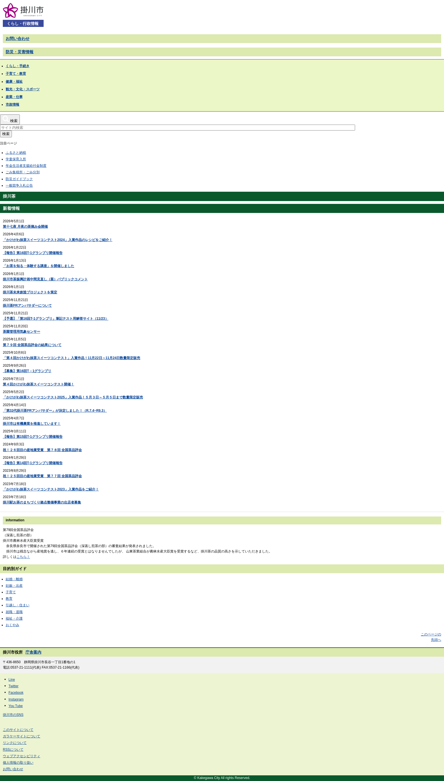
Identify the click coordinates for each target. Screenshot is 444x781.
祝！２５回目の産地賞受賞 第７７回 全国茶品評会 (42, 476)
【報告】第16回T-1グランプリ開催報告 (33, 253)
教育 (9, 599)
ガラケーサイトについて (21, 736)
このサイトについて (18, 730)
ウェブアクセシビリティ (21, 756)
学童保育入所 (16, 159)
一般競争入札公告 (19, 185)
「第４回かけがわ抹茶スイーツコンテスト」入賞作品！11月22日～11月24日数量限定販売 (71, 358)
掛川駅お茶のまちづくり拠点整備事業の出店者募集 (42, 502)
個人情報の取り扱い (18, 763)
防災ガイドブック (19, 179)
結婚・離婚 (14, 579)
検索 (6, 134)
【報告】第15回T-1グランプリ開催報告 (33, 437)
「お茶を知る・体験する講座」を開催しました (38, 266)
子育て (11, 592)
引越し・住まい (17, 605)
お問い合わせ (17, 38)
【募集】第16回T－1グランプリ (27, 371)
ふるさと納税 (16, 153)
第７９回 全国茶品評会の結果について (32, 345)
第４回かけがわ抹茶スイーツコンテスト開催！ (38, 384)
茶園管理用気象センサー (21, 332)
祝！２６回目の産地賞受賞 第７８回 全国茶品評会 (42, 450)
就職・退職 (14, 612)
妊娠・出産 (14, 586)
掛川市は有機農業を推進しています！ (32, 424)
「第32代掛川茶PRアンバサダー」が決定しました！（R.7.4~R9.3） (55, 411)
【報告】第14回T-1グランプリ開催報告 (33, 463)
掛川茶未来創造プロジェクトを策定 (30, 292)
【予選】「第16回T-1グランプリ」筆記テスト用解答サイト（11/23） (55, 319)
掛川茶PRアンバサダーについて (27, 306)
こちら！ (23, 557)
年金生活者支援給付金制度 (26, 166)
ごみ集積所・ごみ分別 (23, 172)
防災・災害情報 (19, 52)
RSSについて (13, 750)
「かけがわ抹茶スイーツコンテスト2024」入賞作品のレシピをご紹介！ (57, 240)
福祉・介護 (14, 618)
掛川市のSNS (13, 715)
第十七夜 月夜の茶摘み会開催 (25, 227)
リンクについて (15, 743)
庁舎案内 (33, 652)
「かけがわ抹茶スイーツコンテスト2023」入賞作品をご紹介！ (51, 489)
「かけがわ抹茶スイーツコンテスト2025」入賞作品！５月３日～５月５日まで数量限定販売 (73, 397)
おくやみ (12, 625)
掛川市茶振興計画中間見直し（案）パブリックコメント (45, 279)
